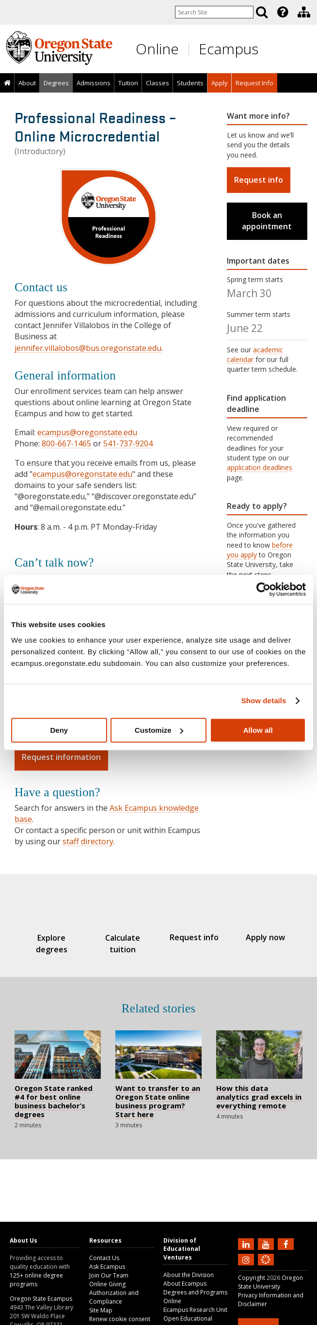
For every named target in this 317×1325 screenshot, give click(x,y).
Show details (263, 700)
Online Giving (107, 1284)
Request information (61, 757)
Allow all (258, 730)
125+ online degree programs (36, 1279)
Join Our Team (108, 1275)
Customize (159, 730)
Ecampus (228, 49)
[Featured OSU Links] (282, 12)
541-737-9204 (128, 443)
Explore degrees (51, 943)
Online (157, 49)
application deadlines (259, 467)
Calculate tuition (122, 943)
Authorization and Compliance (114, 1297)
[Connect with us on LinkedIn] (247, 1243)
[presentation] (281, 12)
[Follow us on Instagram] (247, 1259)
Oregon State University (270, 1282)
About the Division (188, 1275)
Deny (59, 730)
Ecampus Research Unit (195, 1310)
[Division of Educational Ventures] (304, 12)
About (27, 83)
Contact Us (104, 1258)
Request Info (254, 83)
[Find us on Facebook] (287, 1243)
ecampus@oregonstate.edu (87, 432)
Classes (157, 83)
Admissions (94, 83)
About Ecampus (184, 1283)
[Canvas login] (265, 1267)
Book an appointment (267, 221)
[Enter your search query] (214, 12)
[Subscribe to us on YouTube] (267, 1243)
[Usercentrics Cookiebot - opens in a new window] (263, 589)
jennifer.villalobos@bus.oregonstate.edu (88, 348)
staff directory (88, 841)
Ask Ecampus (107, 1266)
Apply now (265, 937)
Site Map (100, 1310)
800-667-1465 (66, 443)
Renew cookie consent (119, 1319)
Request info (258, 179)
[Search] (262, 12)
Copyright (251, 1278)
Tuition (128, 83)
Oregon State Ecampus (41, 1298)
